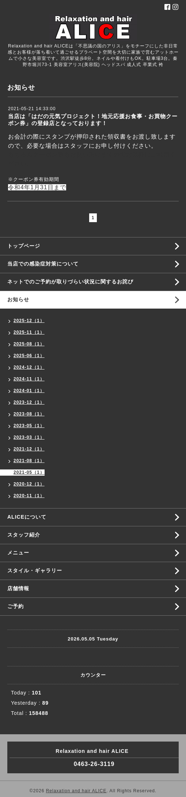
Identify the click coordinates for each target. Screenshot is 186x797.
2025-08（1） (29, 344)
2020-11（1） (29, 495)
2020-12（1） (29, 484)
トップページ (23, 246)
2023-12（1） (29, 402)
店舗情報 (18, 588)
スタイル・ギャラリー (34, 570)
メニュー (18, 553)
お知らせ (18, 299)
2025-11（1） (29, 332)
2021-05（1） (29, 472)
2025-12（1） (29, 320)
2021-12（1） (29, 449)
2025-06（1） (29, 355)
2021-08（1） (29, 460)
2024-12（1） (29, 367)
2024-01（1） (29, 390)
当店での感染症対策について (43, 264)
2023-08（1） (29, 414)
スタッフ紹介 (23, 535)
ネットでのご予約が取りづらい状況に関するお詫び (70, 282)
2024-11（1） (29, 379)
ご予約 (15, 606)
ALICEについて (26, 517)
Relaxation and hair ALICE (76, 790)
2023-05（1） (29, 425)
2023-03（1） (29, 437)
